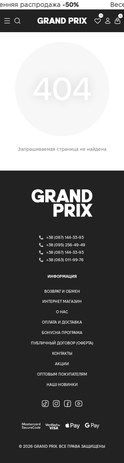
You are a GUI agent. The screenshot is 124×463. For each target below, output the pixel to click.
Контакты (62, 353)
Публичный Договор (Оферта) (62, 343)
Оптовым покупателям (62, 374)
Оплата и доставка (62, 322)
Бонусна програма (62, 332)
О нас (62, 312)
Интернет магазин (62, 301)
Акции (62, 364)
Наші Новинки (62, 384)
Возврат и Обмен (62, 291)
